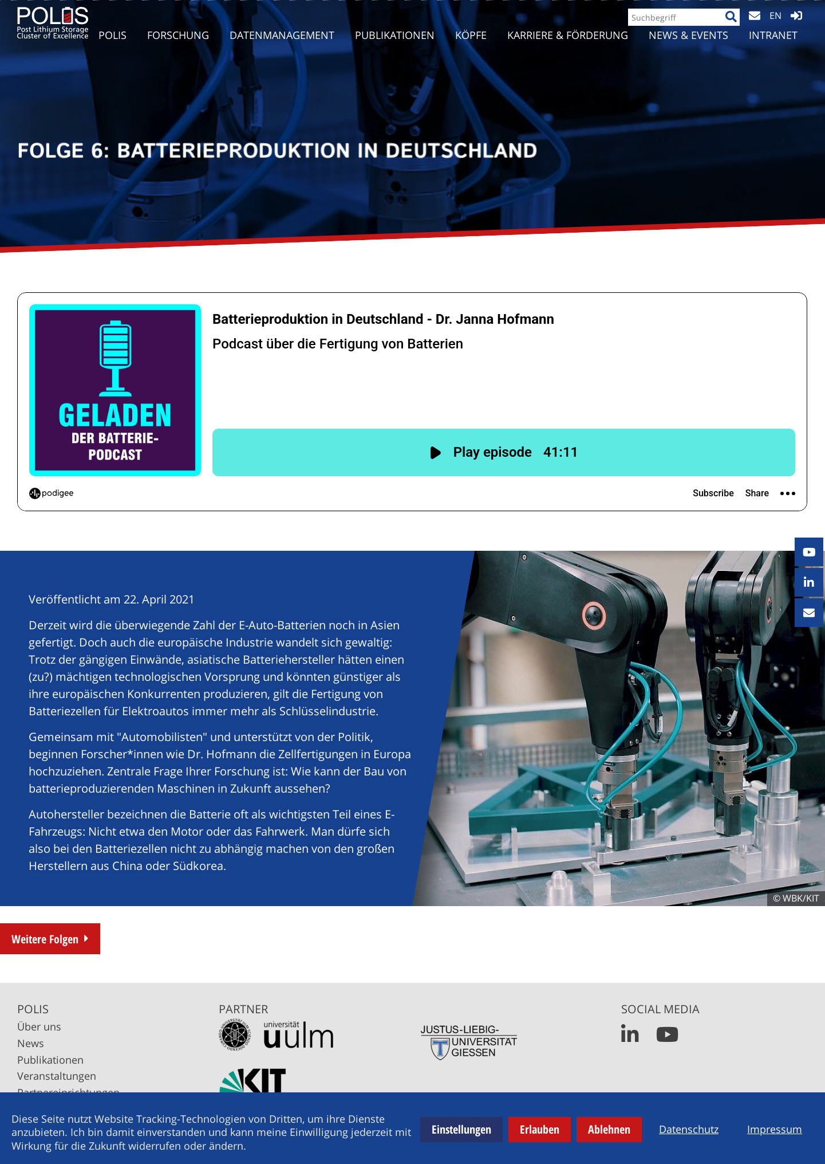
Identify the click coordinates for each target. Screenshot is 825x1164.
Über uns (39, 1026)
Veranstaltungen (56, 1076)
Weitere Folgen (44, 939)
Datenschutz (689, 1129)
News (30, 1043)
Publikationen (50, 1060)
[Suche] (726, 27)
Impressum (774, 1129)
